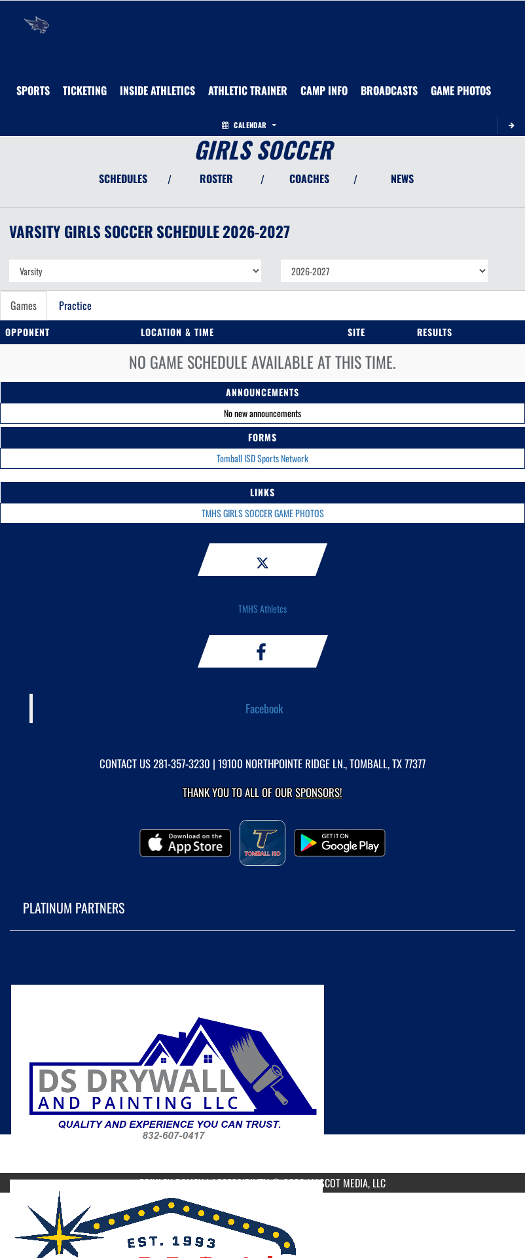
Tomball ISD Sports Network (262, 458)
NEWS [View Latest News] (402, 178)
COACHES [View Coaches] (309, 178)
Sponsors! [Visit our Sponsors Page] (318, 792)
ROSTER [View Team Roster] (216, 178)
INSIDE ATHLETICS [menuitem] (157, 90)
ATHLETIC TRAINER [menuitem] (247, 90)
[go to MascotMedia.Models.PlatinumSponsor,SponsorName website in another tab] (262, 1062)
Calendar (249, 125)
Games (23, 305)
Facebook (264, 708)
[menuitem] (324, 90)
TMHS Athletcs (262, 608)
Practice (75, 305)
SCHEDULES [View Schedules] (123, 178)
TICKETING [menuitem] (85, 90)
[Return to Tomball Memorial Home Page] (36, 17)
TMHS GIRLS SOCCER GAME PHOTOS (263, 513)
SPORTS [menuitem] (33, 90)
